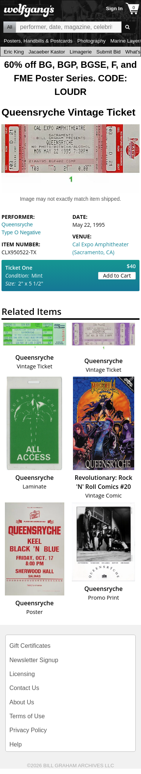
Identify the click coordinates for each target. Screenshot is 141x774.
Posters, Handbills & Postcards (38, 41)
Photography (91, 41)
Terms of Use (27, 716)
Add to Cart (117, 275)
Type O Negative (21, 232)
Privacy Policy (28, 730)
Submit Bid (108, 52)
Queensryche (17, 224)
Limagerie (81, 52)
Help (15, 744)
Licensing (22, 674)
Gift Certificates (29, 646)
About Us (21, 702)
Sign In (114, 8)
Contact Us (24, 688)
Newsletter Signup (33, 660)
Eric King (14, 52)
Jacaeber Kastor (47, 52)
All (9, 27)
